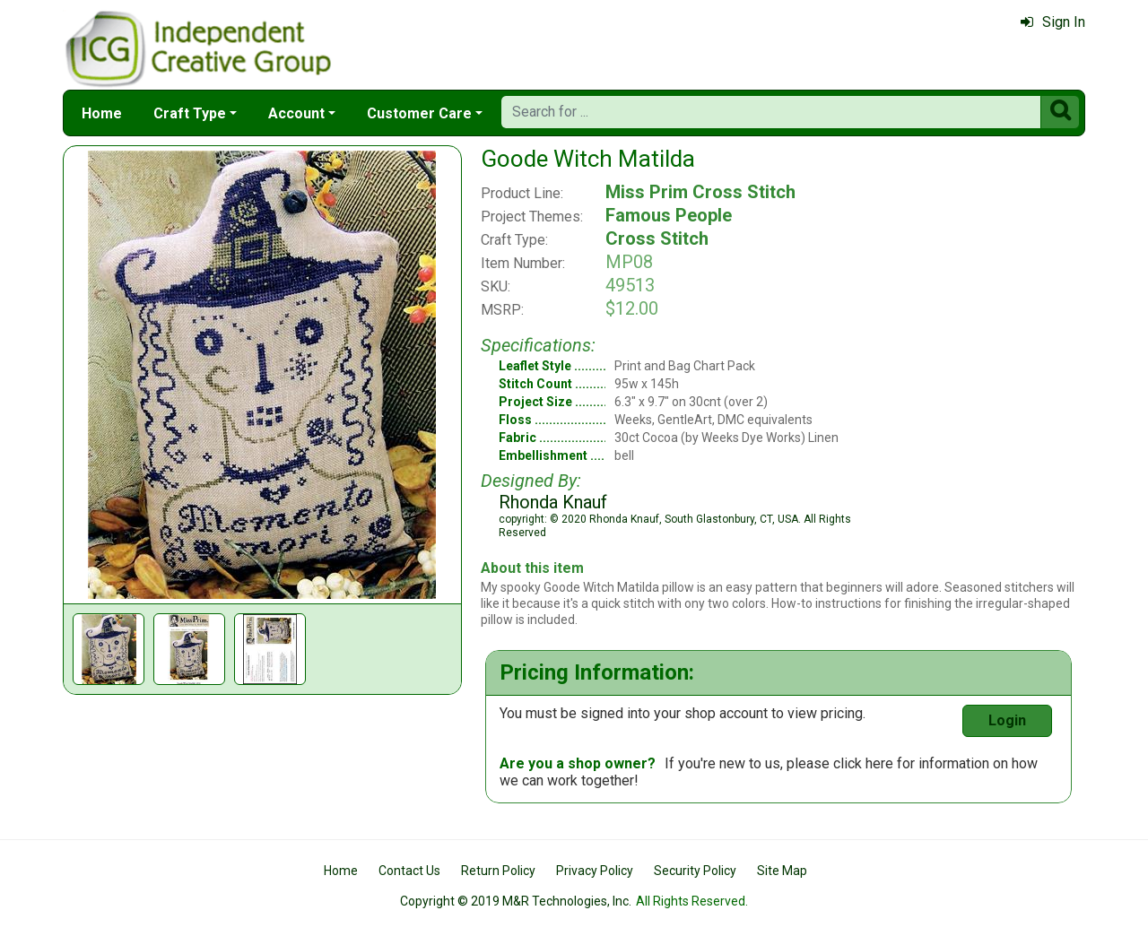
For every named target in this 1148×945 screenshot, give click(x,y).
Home (102, 113)
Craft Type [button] (189, 113)
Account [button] (296, 113)
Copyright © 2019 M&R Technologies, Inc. (515, 901)
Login (1007, 720)
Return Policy (498, 870)
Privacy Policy (594, 870)
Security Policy (695, 870)
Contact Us (409, 870)
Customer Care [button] (419, 113)
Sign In (1053, 21)
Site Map (782, 870)
